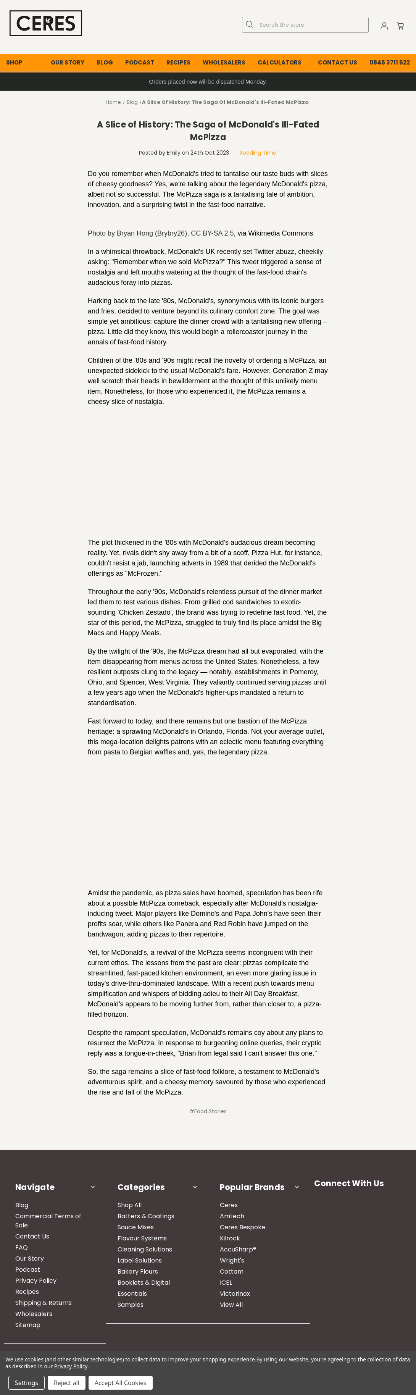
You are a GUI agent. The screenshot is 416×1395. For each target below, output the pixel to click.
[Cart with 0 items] (400, 27)
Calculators (280, 62)
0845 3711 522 (389, 62)
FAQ (21, 1247)
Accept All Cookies (121, 1383)
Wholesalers (224, 62)
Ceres (229, 1205)
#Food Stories (208, 1111)
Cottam (231, 1271)
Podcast (139, 62)
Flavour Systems (142, 1238)
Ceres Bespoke (242, 1227)
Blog (105, 62)
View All (231, 1304)
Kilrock (230, 1238)
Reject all (66, 1383)
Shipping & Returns (43, 1302)
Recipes (178, 62)
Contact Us (337, 62)
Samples (131, 1304)
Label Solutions (140, 1260)
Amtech (232, 1216)
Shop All (130, 1205)
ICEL (226, 1282)
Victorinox (235, 1293)
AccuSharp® (238, 1249)
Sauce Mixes (136, 1227)
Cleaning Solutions (145, 1249)
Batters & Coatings (146, 1216)
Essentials (132, 1293)
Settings (26, 1383)
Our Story (67, 62)
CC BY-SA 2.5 (212, 233)
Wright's (232, 1260)
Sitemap (27, 1325)
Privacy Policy (35, 1280)
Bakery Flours (138, 1271)
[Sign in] (384, 27)
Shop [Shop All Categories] (14, 62)
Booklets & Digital (144, 1282)
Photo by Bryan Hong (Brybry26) (137, 233)
